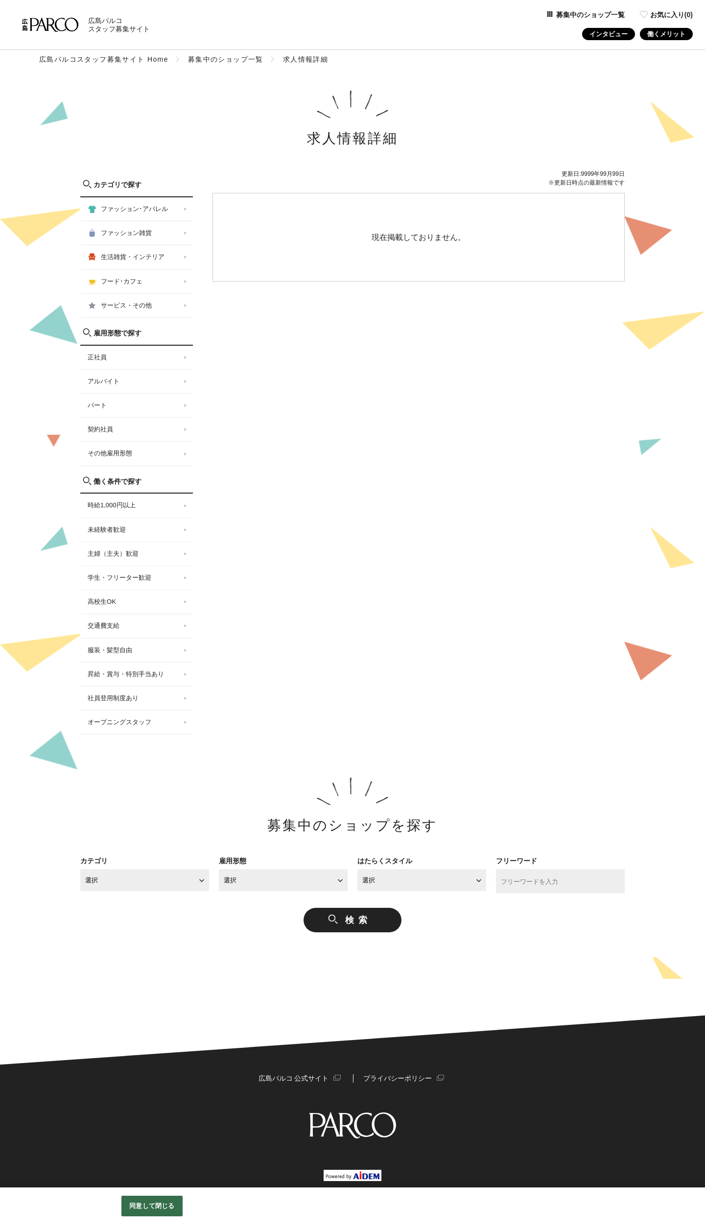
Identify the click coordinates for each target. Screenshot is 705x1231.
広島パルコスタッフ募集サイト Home (103, 59)
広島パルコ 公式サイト (293, 1078)
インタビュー (608, 34)
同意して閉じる (151, 1205)
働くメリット (666, 34)
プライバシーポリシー (397, 1078)
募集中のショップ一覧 (225, 59)
